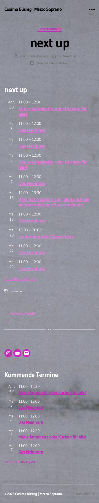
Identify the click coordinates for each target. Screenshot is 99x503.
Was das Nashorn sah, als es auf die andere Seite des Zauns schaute (53, 202)
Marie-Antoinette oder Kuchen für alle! (52, 392)
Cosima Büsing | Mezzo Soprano (33, 9)
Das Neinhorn (31, 130)
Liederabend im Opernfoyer (46, 236)
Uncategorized (49, 29)
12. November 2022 (71, 56)
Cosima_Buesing (37, 56)
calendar (16, 291)
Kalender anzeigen (20, 278)
